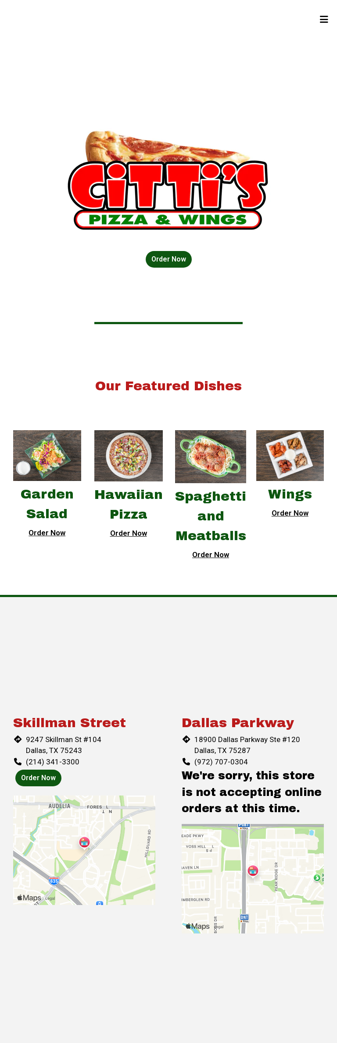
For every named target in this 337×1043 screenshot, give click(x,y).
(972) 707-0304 (221, 761)
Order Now (168, 259)
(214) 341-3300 (52, 761)
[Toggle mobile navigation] (324, 19)
